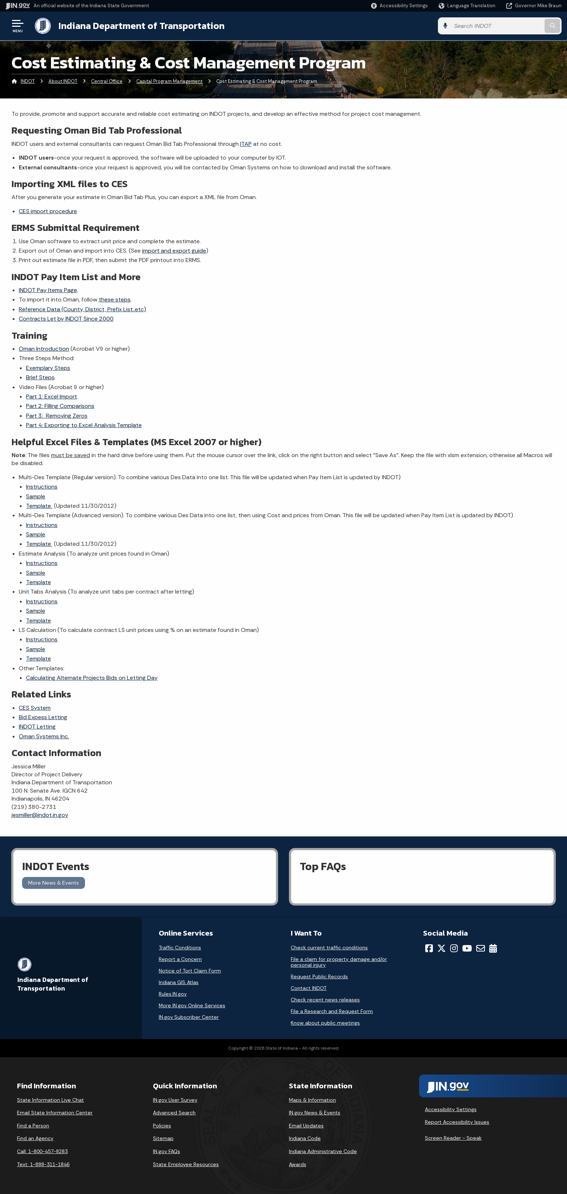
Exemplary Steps (48, 368)
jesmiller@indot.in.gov (40, 815)
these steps (115, 299)
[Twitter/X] (441, 948)
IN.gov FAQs (166, 1151)
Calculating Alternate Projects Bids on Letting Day (92, 678)
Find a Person (33, 1125)
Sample (35, 496)
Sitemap (163, 1138)
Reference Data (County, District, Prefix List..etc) (82, 309)
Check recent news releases (325, 999)
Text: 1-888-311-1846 (43, 1164)
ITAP (246, 144)
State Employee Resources (186, 1164)
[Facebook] (429, 948)
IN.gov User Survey (175, 1100)
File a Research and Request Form (332, 1011)
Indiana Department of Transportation (142, 26)
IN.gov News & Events (314, 1112)
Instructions (41, 486)
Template (39, 506)
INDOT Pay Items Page (48, 290)
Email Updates (306, 1125)
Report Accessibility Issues (457, 1122)
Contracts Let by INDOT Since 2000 (66, 318)
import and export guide (174, 250)
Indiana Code (305, 1138)
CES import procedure (48, 211)
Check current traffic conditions (329, 947)
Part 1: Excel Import (51, 396)
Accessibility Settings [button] (451, 1109)
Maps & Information (312, 1100)
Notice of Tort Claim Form (190, 970)
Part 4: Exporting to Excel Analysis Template (84, 425)
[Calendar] (493, 948)
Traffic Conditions (180, 947)
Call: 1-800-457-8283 (42, 1151)
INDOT (28, 81)
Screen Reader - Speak (453, 1138)
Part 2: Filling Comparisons (60, 406)
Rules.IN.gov (173, 994)
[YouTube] (467, 948)
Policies (162, 1125)
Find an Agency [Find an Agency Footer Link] (35, 1138)
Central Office (107, 81)
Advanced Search (174, 1112)
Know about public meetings (325, 1023)
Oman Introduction (44, 349)
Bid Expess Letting (43, 717)
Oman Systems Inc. (44, 736)
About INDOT (62, 81)
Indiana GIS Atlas (179, 982)
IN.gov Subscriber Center (189, 1017)
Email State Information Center (55, 1112)
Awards (297, 1164)
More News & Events (53, 882)
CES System (35, 708)
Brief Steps (40, 377)
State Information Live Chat (50, 1100)
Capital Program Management (169, 81)
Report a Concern (180, 959)
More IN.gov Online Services (192, 1005)
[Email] (480, 948)
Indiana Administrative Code (323, 1151)
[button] (399, 5)
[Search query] (496, 26)
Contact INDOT (309, 988)
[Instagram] (454, 948)
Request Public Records (319, 976)
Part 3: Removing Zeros (57, 415)
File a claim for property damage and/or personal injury (339, 962)
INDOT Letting (37, 726)
